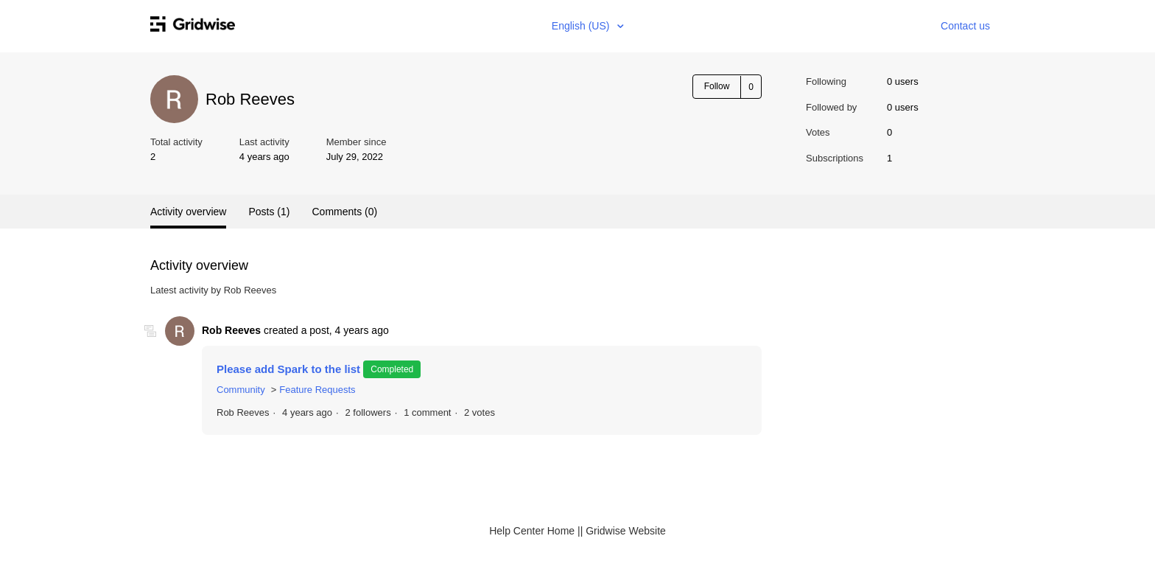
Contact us (965, 26)
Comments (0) (344, 211)
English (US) (582, 26)
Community (241, 389)
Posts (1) (268, 211)
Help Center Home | (534, 531)
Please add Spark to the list (290, 369)
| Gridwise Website (623, 531)
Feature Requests (317, 389)
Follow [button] (717, 86)
